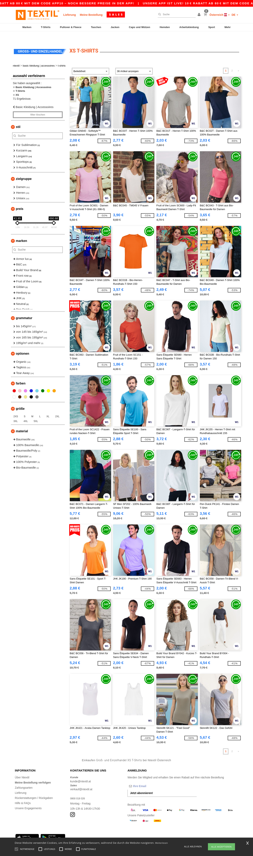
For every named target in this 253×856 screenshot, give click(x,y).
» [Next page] (238, 61)
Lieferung (69, 14)
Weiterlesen (161, 842)
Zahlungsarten (24, 778)
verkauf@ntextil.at (81, 780)
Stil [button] (18, 118)
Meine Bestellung (91, 14)
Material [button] (22, 422)
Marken (26, 27)
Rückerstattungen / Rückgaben (34, 789)
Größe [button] (20, 399)
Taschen (96, 27)
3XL (15, 412)
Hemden (165, 27)
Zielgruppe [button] (24, 170)
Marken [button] (21, 232)
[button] (200, 14)
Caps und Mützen (139, 27)
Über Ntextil (22, 768)
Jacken (115, 27)
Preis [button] (19, 200)
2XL (57, 407)
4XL (26, 412)
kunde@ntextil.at (80, 772)
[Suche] (176, 14)
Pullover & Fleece (70, 27)
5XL (36, 412)
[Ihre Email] (148, 777)
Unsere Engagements (28, 799)
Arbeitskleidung (189, 27)
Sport (211, 27)
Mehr (228, 27)
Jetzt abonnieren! (141, 784)
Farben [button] (20, 374)
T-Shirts (45, 27)
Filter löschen (37, 105)
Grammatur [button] (24, 309)
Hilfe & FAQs (23, 794)
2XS (15, 407)
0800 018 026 (78, 789)
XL (47, 407)
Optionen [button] (22, 344)
